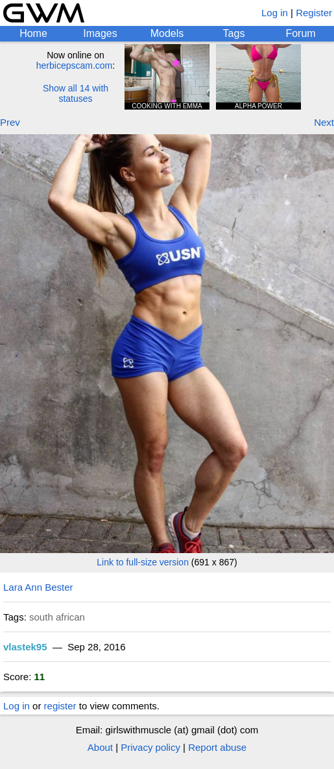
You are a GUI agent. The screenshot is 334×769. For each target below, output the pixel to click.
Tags (234, 33)
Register (314, 12)
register (60, 705)
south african (57, 616)
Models (167, 33)
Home (33, 33)
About (100, 747)
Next (324, 122)
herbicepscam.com (74, 65)
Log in (274, 12)
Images (100, 33)
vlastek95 (25, 646)
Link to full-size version (143, 562)
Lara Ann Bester (38, 587)
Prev (10, 122)
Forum (300, 33)
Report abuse (217, 747)
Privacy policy (150, 747)
